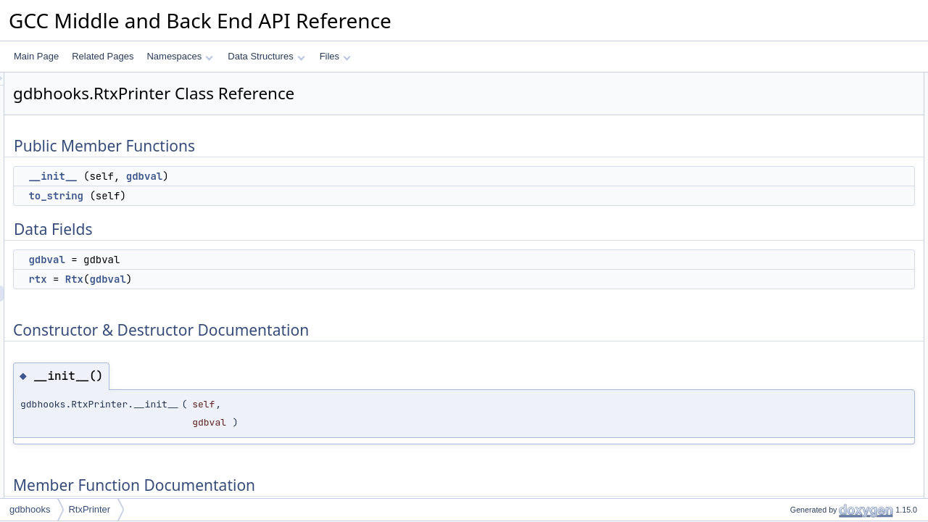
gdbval (325, 176)
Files (335, 56)
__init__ (234, 176)
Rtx (255, 279)
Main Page (36, 56)
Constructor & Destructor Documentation (844, 176)
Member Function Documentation (830, 208)
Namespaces (179, 56)
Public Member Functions (815, 80)
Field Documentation (806, 240)
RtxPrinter (89, 509)
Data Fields (788, 128)
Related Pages (102, 56)
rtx (219, 279)
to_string (237, 195)
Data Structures (266, 56)
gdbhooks (29, 509)
